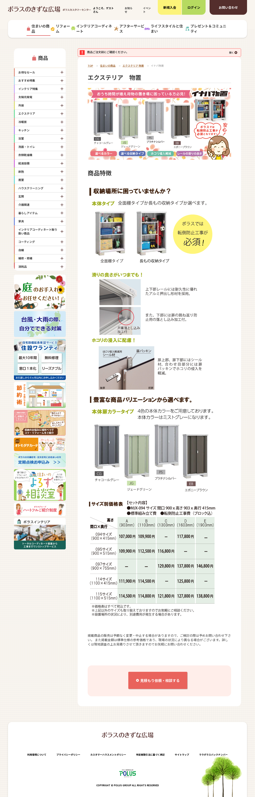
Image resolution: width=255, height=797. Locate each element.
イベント (147, 10)
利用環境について (36, 754)
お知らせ (128, 10)
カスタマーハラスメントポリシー (108, 754)
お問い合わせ (228, 7)
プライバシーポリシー (68, 754)
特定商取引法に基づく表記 (150, 754)
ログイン (193, 7)
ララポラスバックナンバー (213, 754)
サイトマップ (182, 754)
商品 (43, 57)
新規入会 (169, 7)
